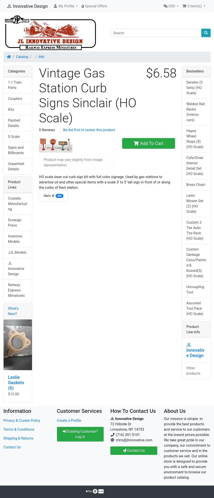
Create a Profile (69, 420)
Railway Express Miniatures (16, 290)
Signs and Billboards (16, 150)
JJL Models (17, 252)
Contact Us (12, 447)
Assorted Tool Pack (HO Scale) (194, 308)
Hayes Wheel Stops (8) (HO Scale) (194, 139)
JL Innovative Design (27, 6)
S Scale (14, 137)
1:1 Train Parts (15, 85)
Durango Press (14, 222)
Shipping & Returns (18, 438)
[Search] (156, 33)
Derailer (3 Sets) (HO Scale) (194, 87)
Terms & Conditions (18, 429)
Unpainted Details (16, 166)
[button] (65, 6)
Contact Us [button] (134, 450)
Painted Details (14, 123)
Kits (11, 109)
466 (41, 57)
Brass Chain (195, 185)
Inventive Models (15, 239)
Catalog (22, 57)
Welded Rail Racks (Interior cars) (195, 112)
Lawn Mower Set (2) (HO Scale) (194, 203)
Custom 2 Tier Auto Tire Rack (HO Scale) (194, 230)
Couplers (15, 98)
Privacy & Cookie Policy (21, 420)
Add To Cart (148, 143)
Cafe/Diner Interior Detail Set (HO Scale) (195, 166)
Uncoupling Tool (195, 289)
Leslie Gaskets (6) (16, 383)
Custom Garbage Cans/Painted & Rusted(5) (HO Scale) (196, 262)
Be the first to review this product (89, 130)
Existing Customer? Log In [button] (80, 434)
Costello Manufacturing (17, 203)
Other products (193, 371)
